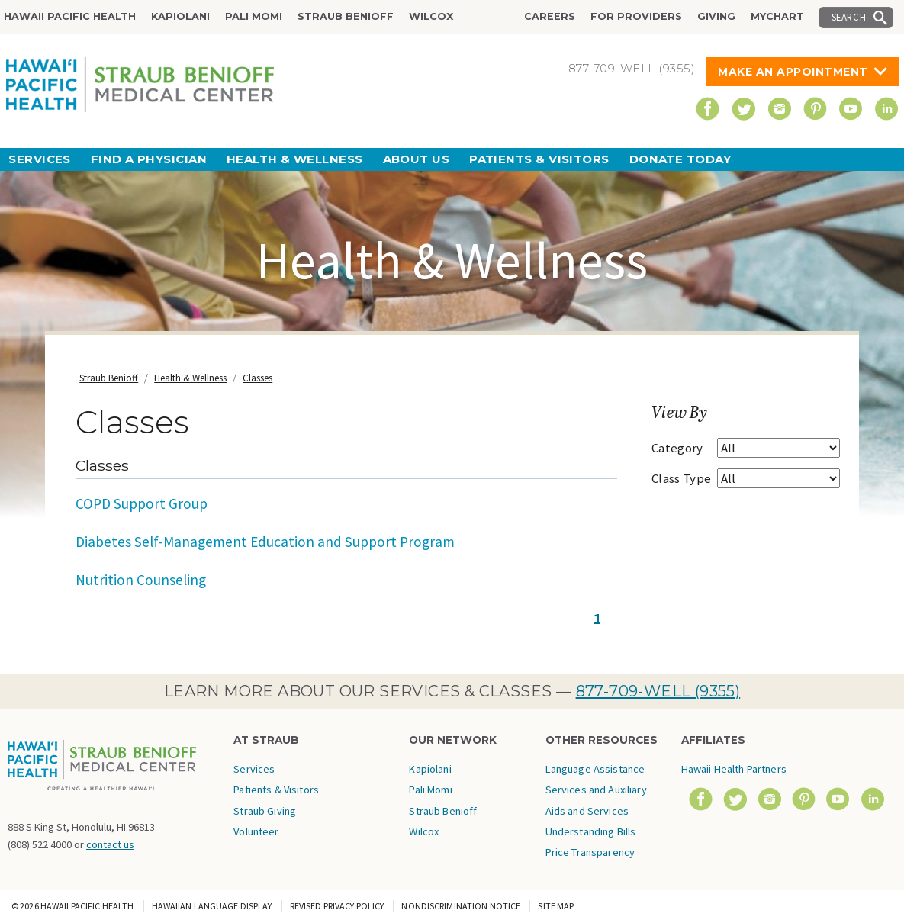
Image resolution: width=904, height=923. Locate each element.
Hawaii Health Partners (734, 769)
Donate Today (680, 159)
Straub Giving (264, 811)
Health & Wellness (295, 159)
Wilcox (431, 16)
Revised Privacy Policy (337, 906)
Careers (549, 16)
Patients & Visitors (539, 159)
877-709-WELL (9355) (658, 691)
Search (849, 17)
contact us (110, 844)
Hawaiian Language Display (212, 906)
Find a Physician (149, 159)
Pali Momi (253, 16)
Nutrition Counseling (141, 580)
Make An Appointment (793, 72)
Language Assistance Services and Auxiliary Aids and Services (596, 790)
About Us (416, 159)
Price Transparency (590, 852)
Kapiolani (180, 16)
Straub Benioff (346, 16)
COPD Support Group (142, 503)
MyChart (777, 16)
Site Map (556, 906)
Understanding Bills (590, 831)
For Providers (636, 16)
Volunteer (255, 831)
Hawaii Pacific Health (70, 16)
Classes (257, 377)
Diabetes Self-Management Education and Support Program (265, 541)
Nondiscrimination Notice (460, 906)
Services (39, 159)
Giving (716, 16)
